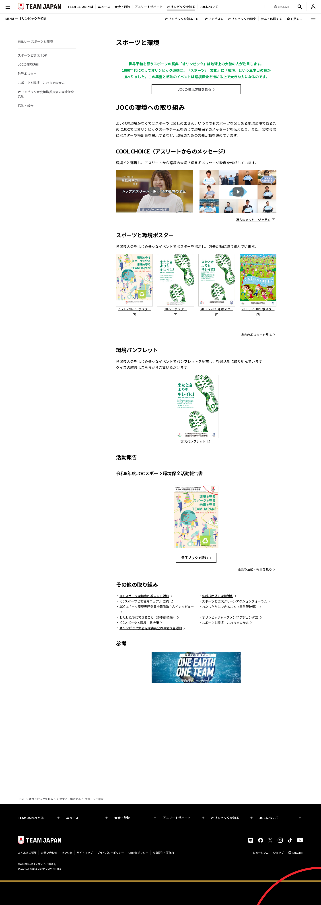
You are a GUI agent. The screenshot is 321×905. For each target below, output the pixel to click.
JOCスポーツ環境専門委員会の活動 (144, 680)
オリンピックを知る (181, 6)
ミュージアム (261, 852)
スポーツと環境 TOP (32, 55)
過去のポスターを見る (256, 419)
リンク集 (67, 852)
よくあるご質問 (27, 852)
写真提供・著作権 (163, 852)
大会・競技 (135, 817)
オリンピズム (214, 18)
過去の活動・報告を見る (255, 654)
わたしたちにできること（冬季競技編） (147, 702)
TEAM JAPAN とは (39, 817)
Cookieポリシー (138, 852)
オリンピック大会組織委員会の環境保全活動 (46, 94)
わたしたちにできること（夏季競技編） (230, 691)
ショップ (278, 852)
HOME (21, 799)
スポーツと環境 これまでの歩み (41, 82)
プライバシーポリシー (110, 852)
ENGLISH (297, 852)
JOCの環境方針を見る (194, 174)
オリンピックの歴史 (242, 18)
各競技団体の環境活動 (217, 680)
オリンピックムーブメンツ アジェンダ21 (230, 702)
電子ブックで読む (194, 642)
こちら (146, 452)
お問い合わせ (49, 852)
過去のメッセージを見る (253, 304)
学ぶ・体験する (271, 18)
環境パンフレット (193, 526)
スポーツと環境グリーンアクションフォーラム (234, 686)
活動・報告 (25, 105)
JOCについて (209, 6)
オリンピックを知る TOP (182, 18)
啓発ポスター (27, 73)
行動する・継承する (69, 799)
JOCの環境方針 (28, 64)
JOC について (280, 817)
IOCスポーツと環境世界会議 (139, 707)
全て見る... (294, 18)
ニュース (104, 6)
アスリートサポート (149, 6)
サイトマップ (85, 852)
